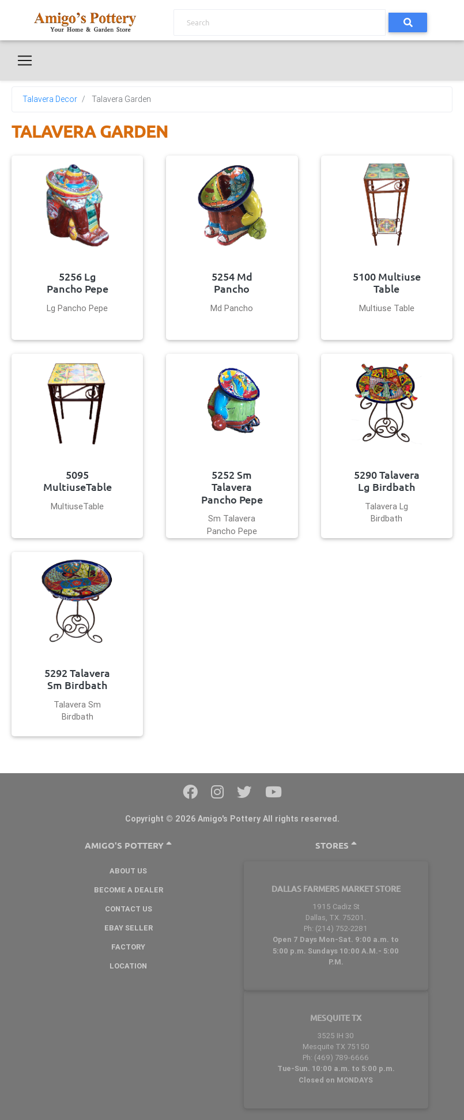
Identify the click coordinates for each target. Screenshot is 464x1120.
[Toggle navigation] (24, 60)
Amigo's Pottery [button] (128, 845)
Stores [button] (336, 845)
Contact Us (128, 909)
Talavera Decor (49, 99)
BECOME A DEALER (128, 890)
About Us (128, 871)
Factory (128, 947)
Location (128, 966)
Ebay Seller (128, 928)
